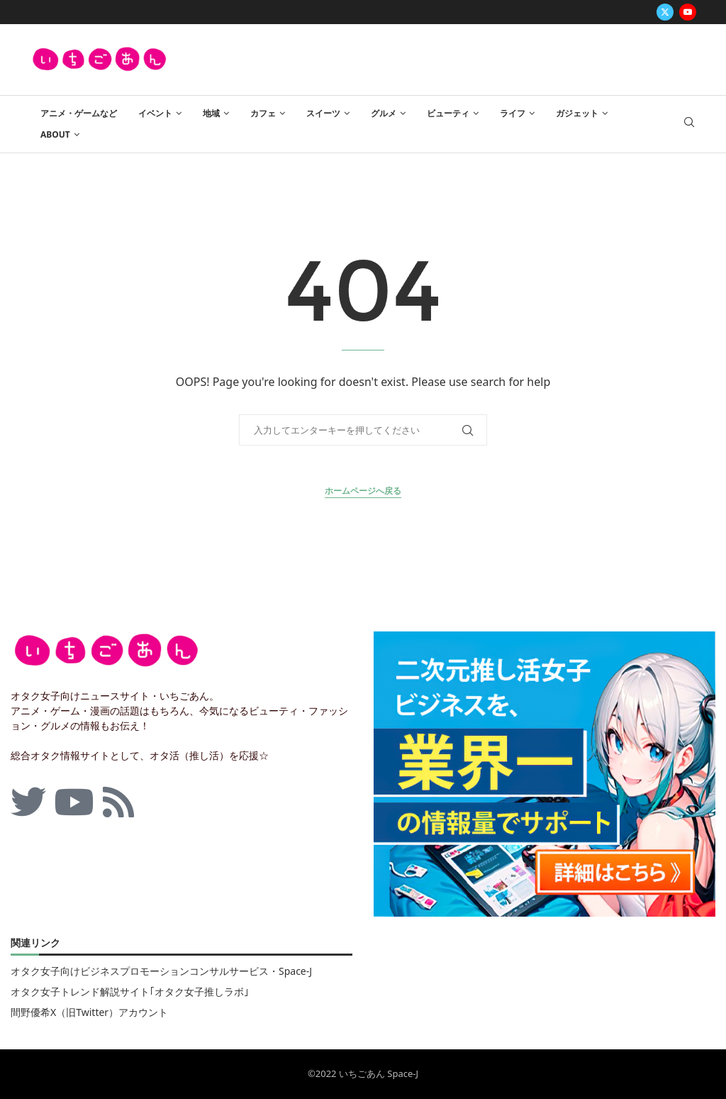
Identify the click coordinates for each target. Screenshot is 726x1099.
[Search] (689, 124)
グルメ (383, 113)
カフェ (263, 113)
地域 (211, 113)
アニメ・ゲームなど (78, 113)
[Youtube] (687, 12)
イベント (155, 113)
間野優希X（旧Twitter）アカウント (89, 1012)
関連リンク (35, 943)
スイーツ (323, 113)
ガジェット (577, 113)
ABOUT (55, 134)
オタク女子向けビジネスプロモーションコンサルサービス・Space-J (161, 971)
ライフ (512, 113)
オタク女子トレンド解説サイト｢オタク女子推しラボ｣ (130, 992)
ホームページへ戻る (363, 491)
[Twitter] (665, 12)
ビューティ (448, 113)
